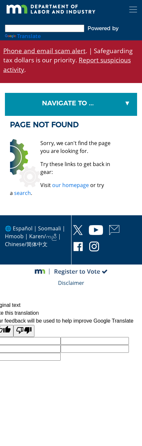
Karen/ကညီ (43, 236)
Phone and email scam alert (44, 50)
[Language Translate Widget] (44, 28)
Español (22, 228)
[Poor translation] (23, 331)
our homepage (70, 185)
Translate (23, 36)
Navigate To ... (68, 103)
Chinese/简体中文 (26, 244)
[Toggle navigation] (133, 9)
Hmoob (14, 236)
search (22, 193)
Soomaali (49, 228)
